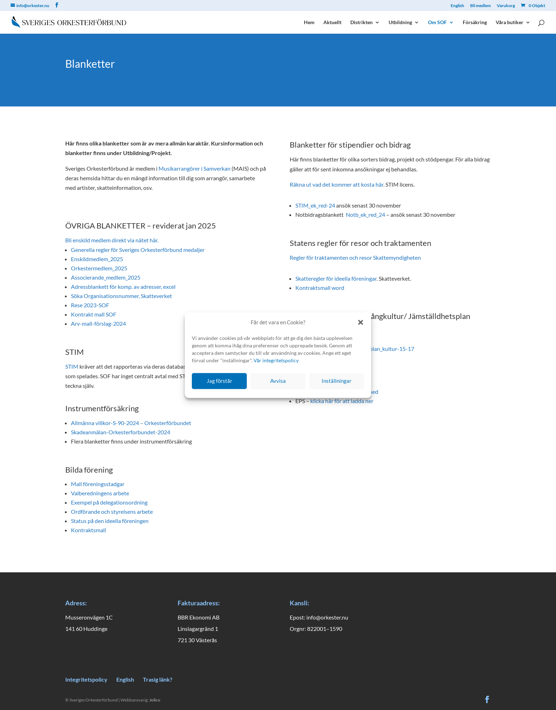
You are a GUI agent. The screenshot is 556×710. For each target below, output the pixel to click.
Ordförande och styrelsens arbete (112, 511)
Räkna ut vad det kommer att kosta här (336, 184)
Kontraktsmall (88, 530)
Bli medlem (480, 6)
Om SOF (437, 22)
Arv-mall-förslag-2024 (98, 323)
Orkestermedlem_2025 (99, 268)
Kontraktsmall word (319, 287)
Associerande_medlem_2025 (105, 277)
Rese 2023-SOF (90, 305)
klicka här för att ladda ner (341, 400)
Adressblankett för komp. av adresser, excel (123, 286)
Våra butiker (509, 22)
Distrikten (361, 22)
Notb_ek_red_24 (365, 214)
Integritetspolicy (86, 679)
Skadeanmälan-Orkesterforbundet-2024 (120, 432)
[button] (360, 322)
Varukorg (506, 6)
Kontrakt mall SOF (93, 314)
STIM (71, 366)
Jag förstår (219, 381)
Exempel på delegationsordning (109, 502)
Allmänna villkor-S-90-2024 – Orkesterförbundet (131, 422)
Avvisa (278, 381)
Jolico (154, 700)
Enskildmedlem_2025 (97, 258)
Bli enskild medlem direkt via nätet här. (112, 240)
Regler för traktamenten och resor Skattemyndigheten (355, 257)
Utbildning (400, 22)
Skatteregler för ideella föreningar (336, 278)
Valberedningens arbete (100, 493)
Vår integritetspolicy (276, 360)
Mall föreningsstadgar (97, 483)
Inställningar (336, 381)
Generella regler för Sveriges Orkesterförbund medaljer (138, 249)
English (457, 6)
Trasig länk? (157, 679)
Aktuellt (332, 22)
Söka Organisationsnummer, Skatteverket (121, 295)
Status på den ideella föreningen (110, 520)
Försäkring (475, 22)
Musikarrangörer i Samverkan (194, 168)
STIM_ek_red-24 (315, 205)
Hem (309, 22)
